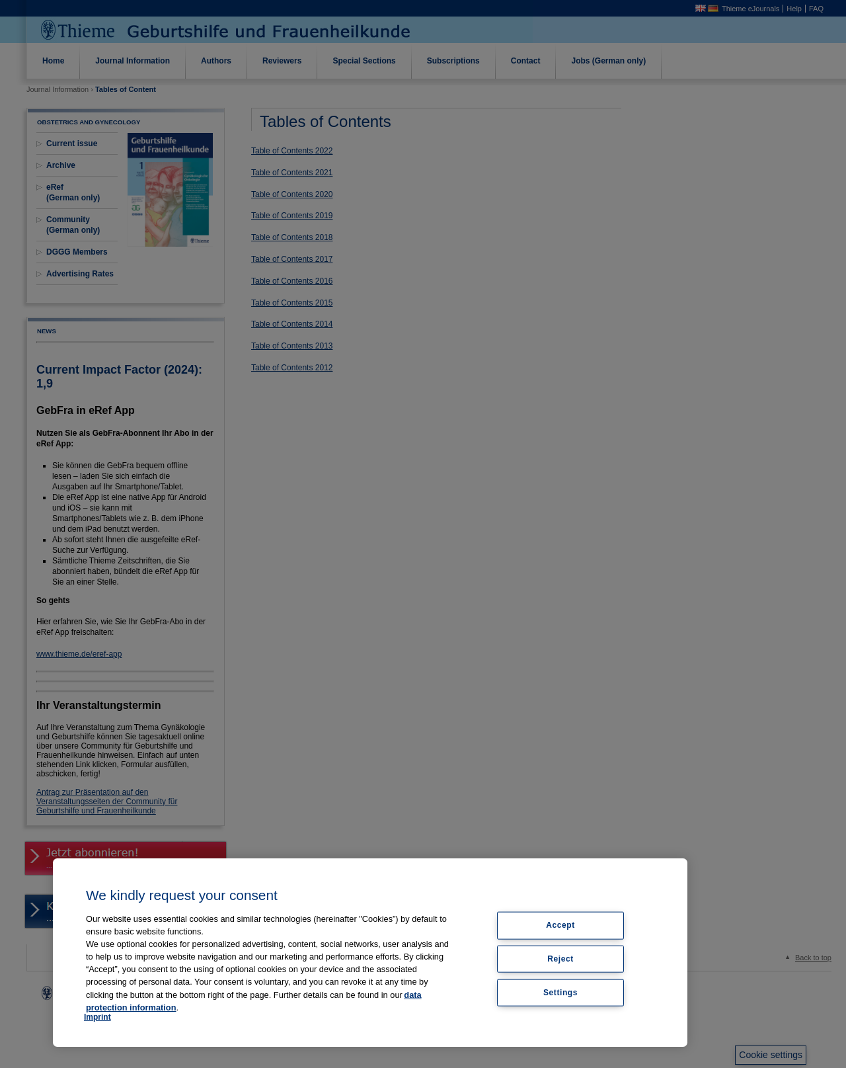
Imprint (97, 1017)
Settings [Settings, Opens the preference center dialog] (560, 992)
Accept (560, 925)
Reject (560, 959)
